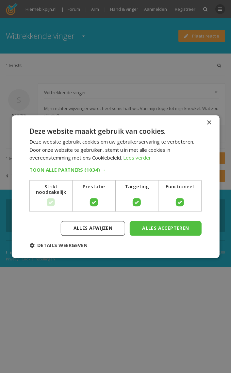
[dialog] (115, 186)
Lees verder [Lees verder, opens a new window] (137, 158)
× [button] (208, 122)
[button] (115, 170)
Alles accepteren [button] (165, 228)
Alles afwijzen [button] (93, 228)
